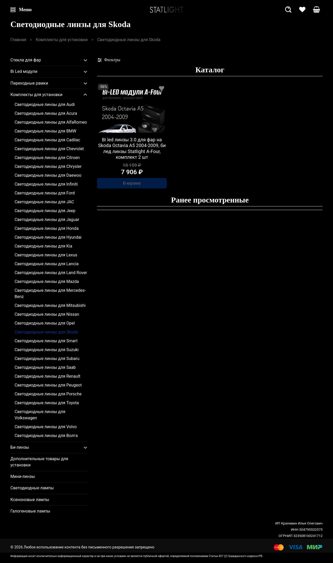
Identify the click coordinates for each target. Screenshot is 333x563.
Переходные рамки (29, 83)
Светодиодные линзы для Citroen (47, 157)
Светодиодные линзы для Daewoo (48, 175)
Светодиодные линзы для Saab (45, 367)
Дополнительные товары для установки (39, 461)
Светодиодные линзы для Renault (47, 376)
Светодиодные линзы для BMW (45, 131)
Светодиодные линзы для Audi (45, 104)
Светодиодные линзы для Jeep (45, 210)
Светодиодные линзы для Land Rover (51, 272)
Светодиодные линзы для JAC (44, 201)
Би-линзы (19, 447)
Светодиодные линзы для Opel (45, 323)
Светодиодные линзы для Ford (45, 193)
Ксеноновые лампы (29, 499)
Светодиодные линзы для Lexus (46, 254)
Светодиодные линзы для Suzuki (47, 349)
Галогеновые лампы (30, 511)
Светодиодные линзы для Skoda (46, 332)
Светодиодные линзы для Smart (46, 340)
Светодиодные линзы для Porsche (48, 393)
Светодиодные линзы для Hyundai (48, 237)
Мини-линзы (22, 476)
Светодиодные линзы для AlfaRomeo (51, 122)
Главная (18, 39)
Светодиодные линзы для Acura (46, 113)
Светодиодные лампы (32, 487)
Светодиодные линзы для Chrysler (48, 166)
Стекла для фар (25, 60)
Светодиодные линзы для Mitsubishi (50, 305)
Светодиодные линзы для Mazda (47, 281)
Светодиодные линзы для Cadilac (47, 139)
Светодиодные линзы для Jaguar (47, 219)
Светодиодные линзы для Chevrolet (49, 148)
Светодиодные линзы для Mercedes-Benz (50, 293)
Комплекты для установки (62, 39)
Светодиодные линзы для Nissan (47, 314)
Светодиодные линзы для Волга (46, 435)
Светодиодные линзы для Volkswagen (40, 414)
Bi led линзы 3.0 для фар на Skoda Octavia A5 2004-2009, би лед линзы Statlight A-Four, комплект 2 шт (132, 148)
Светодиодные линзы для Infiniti (46, 184)
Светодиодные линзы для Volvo (46, 426)
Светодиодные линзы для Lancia (47, 263)
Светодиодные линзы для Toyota (47, 402)
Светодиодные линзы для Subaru (47, 358)
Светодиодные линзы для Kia (43, 246)
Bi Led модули (23, 71)
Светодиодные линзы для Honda (47, 228)
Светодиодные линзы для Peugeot (48, 385)
